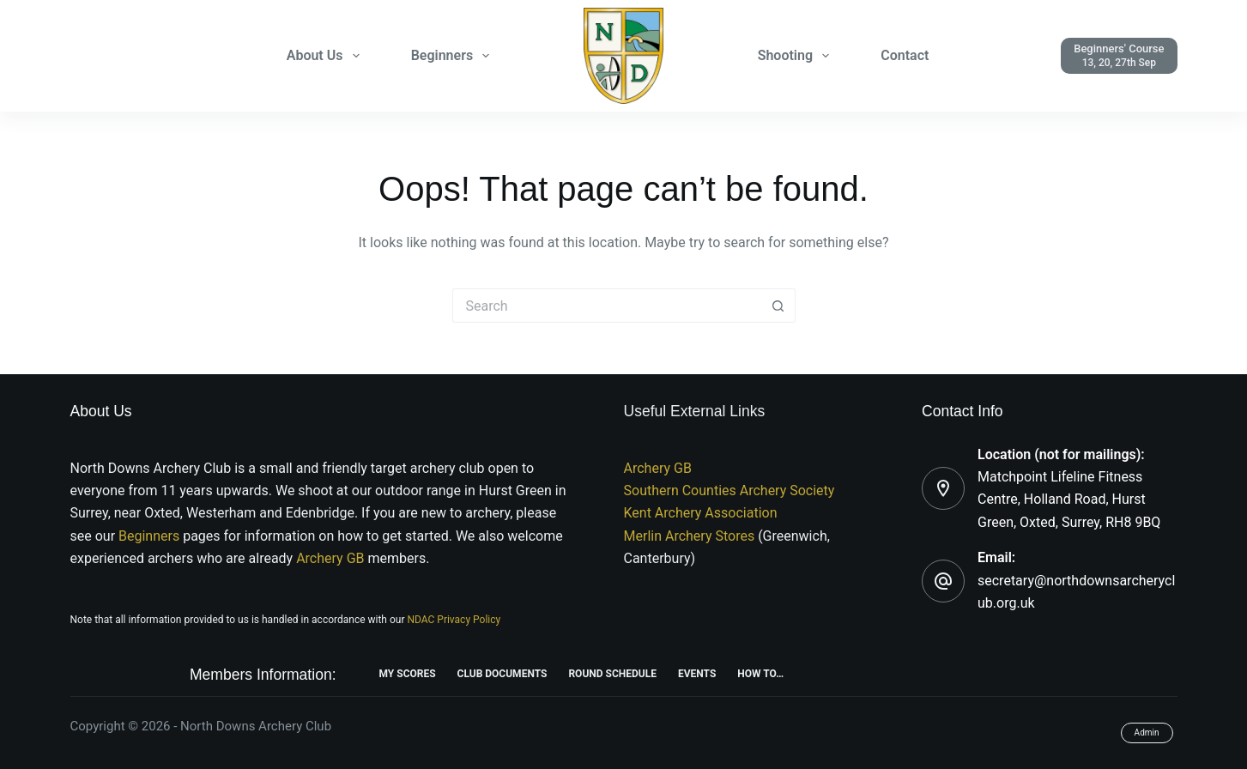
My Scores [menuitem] (407, 674)
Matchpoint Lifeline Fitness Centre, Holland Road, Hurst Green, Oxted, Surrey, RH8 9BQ (1069, 499)
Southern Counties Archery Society (729, 490)
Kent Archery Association (701, 513)
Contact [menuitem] (905, 55)
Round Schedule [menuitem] (612, 674)
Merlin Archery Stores (689, 536)
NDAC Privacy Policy (453, 620)
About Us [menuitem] (326, 55)
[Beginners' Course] (1119, 56)
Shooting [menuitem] (797, 55)
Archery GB (330, 558)
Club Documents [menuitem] (502, 674)
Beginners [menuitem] (454, 55)
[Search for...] (606, 305)
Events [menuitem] (697, 674)
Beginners (150, 536)
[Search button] (778, 305)
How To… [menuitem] (760, 674)
